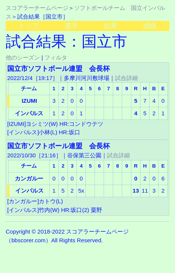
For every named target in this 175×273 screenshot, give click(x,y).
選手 (71, 26)
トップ (29, 26)
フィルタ (55, 57)
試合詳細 (126, 78)
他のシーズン (23, 57)
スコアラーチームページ (37, 8)
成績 (149, 26)
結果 (110, 26)
